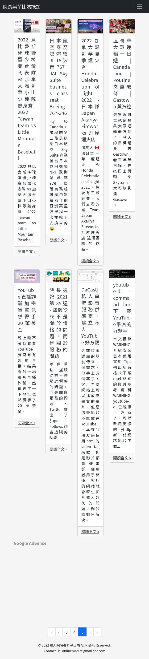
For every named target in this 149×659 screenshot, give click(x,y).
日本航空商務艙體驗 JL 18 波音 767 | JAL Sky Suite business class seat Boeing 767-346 (59, 76)
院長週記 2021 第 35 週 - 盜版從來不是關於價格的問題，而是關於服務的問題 (59, 323)
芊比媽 (75, 645)
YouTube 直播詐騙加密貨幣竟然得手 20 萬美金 (27, 310)
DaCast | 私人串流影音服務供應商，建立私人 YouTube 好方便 (90, 316)
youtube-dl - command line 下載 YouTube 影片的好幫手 (122, 307)
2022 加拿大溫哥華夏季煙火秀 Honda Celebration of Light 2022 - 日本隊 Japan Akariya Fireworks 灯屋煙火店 (90, 90)
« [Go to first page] (52, 632)
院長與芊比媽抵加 (22, 6)
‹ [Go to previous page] (59, 632)
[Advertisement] (74, 583)
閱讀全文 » (26, 251)
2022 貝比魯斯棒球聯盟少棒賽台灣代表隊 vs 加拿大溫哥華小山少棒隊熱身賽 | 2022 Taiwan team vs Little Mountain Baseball (27, 99)
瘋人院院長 (58, 645)
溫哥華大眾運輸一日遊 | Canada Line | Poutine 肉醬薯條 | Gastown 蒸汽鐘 (122, 73)
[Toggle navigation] (139, 6)
